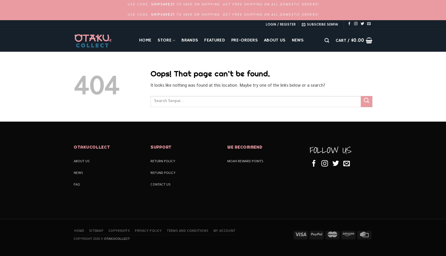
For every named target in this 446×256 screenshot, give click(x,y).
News (297, 40)
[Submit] (366, 101)
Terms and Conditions (187, 231)
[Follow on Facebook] (349, 23)
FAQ (77, 185)
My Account (224, 231)
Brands (189, 40)
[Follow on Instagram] (356, 23)
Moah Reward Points (245, 162)
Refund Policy (162, 173)
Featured (214, 40)
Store (166, 40)
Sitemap (96, 231)
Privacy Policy (148, 231)
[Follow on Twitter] (362, 23)
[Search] (327, 40)
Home (145, 40)
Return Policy (162, 162)
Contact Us (160, 185)
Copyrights (119, 231)
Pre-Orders (244, 40)
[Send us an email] (369, 23)
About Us (275, 40)
